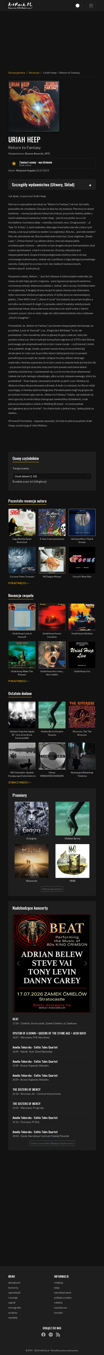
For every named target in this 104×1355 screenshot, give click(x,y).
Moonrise (31, 880)
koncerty (13, 1287)
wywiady (12, 1317)
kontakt (58, 1312)
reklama (58, 1302)
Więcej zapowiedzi (52, 889)
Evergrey (31, 838)
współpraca (60, 1307)
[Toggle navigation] (91, 5)
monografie (14, 1307)
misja (56, 1287)
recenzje (13, 1297)
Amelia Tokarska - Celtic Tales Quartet (35, 1047)
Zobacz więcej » (19, 782)
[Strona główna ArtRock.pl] (20, 5)
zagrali (11, 1302)
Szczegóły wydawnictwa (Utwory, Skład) (43, 184)
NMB (72, 880)
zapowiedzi (14, 1292)
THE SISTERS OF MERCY (26, 1089)
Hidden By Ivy (72, 838)
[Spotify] (51, 1335)
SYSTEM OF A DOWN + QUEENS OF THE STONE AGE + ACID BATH (49, 1033)
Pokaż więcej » (18, 583)
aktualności (14, 1282)
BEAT (15, 1019)
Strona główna (16, 72)
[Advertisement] (52, 38)
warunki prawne (62, 1292)
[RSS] (58, 1335)
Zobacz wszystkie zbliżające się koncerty (52, 1143)
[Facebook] (43, 1335)
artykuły (12, 1312)
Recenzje (34, 72)
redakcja (58, 1282)
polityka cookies (63, 1297)
